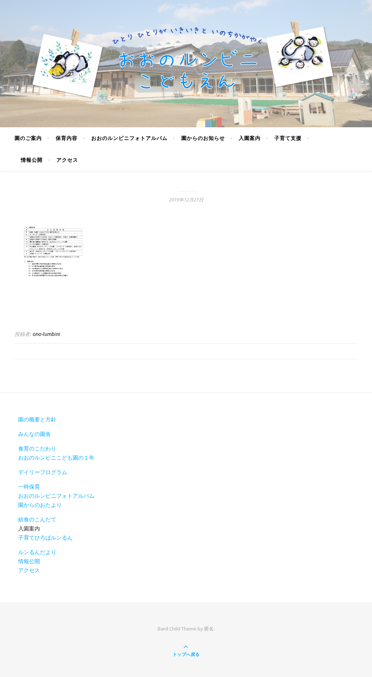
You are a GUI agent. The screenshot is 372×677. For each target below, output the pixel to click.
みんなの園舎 (34, 433)
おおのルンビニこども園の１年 (56, 457)
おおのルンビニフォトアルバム (129, 138)
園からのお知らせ (203, 138)
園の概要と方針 (37, 419)
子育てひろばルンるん (45, 537)
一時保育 (29, 486)
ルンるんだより (37, 552)
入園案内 (249, 138)
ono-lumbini (46, 334)
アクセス (67, 159)
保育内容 (66, 138)
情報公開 (32, 159)
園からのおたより (40, 504)
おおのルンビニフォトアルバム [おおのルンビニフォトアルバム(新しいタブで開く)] (56, 495)
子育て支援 (288, 138)
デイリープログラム (42, 472)
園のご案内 (28, 138)
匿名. (209, 628)
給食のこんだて (37, 519)
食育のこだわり (37, 448)
